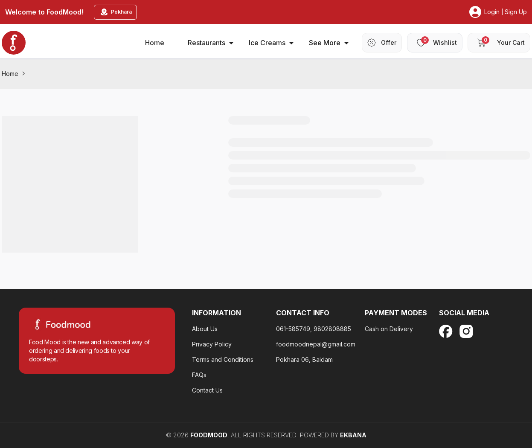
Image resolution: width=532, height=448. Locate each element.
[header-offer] (381, 42)
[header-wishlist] (435, 42)
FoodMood (208, 435)
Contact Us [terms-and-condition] (207, 390)
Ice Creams (271, 42)
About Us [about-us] (205, 328)
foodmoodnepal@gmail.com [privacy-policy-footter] (315, 344)
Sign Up (516, 11)
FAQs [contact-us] (199, 374)
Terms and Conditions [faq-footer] (222, 359)
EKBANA (353, 435)
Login (492, 11)
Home (10, 73)
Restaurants (211, 42)
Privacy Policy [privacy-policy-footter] (212, 344)
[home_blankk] (14, 43)
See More (329, 42)
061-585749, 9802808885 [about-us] (313, 328)
